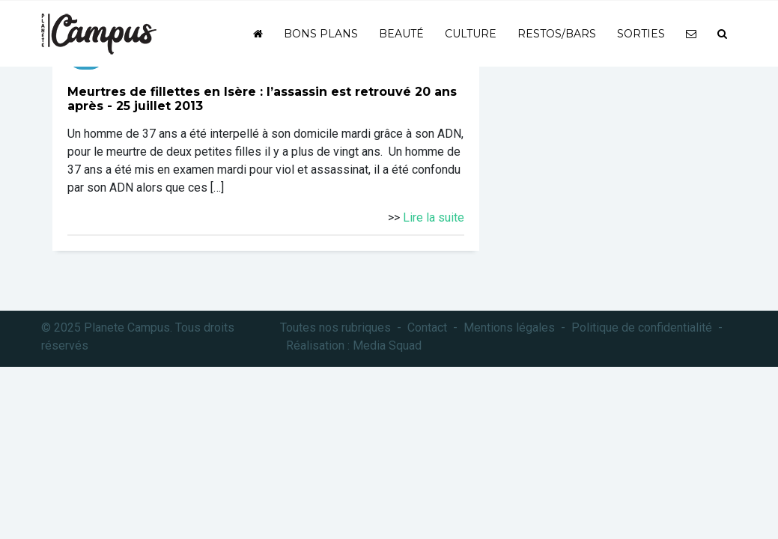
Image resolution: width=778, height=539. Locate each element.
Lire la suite (433, 217)
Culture (470, 33)
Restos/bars (556, 33)
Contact (427, 327)
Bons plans (321, 33)
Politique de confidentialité (641, 327)
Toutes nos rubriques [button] (335, 327)
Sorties (641, 33)
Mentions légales (509, 327)
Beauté (401, 33)
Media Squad (387, 345)
